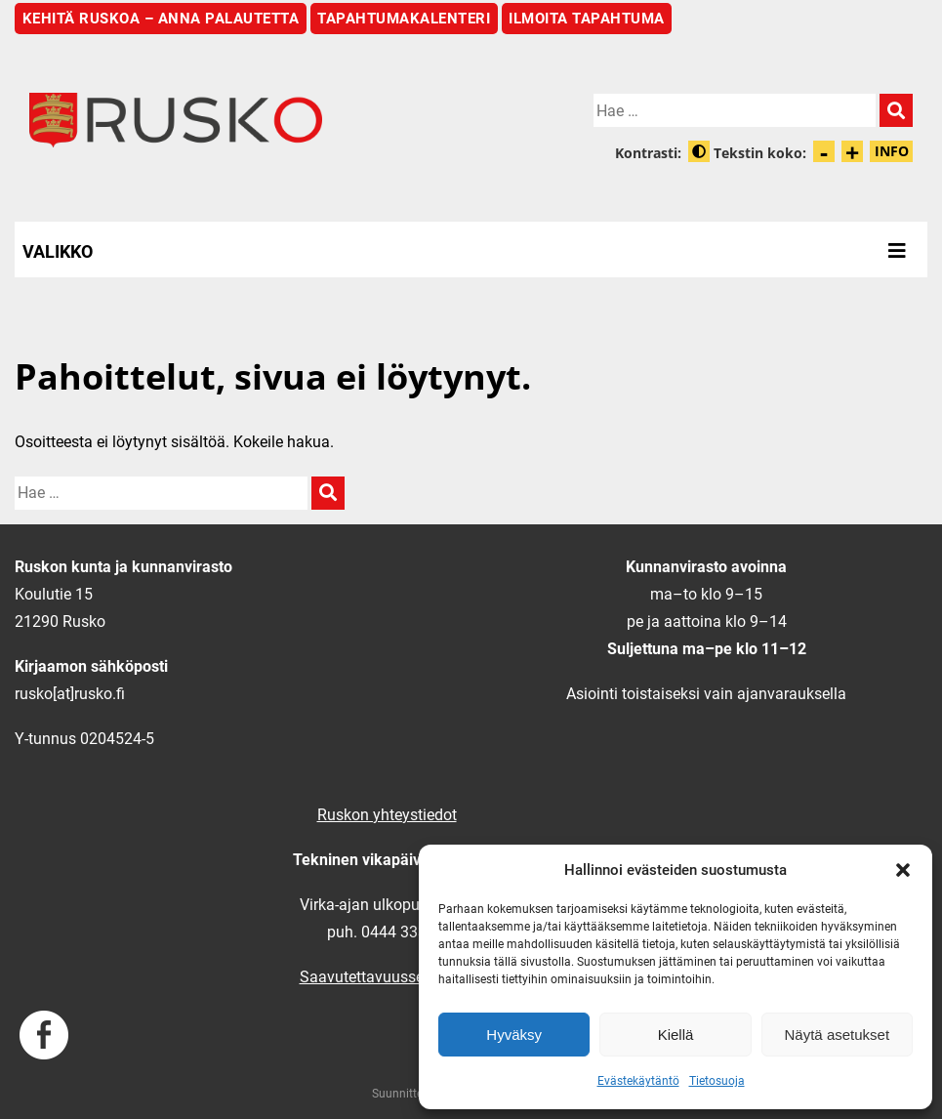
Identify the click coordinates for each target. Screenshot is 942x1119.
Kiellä (676, 1034)
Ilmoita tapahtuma (587, 18)
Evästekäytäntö (638, 1081)
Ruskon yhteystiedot (387, 815)
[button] (903, 870)
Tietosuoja (717, 1081)
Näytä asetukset (837, 1034)
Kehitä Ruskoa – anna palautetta (161, 18)
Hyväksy (514, 1034)
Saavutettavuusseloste (378, 977)
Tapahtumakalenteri (403, 18)
